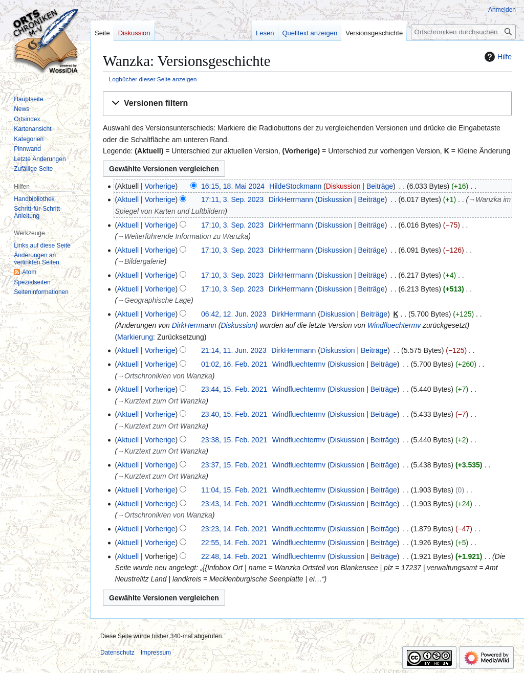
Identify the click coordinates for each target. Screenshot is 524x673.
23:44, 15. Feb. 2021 (234, 389)
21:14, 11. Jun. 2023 (234, 350)
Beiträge (379, 186)
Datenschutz (117, 652)
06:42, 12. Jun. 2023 (234, 314)
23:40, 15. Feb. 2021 (234, 414)
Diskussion (343, 186)
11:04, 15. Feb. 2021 (234, 490)
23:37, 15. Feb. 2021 (234, 465)
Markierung (135, 337)
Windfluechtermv (394, 325)
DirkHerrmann (194, 325)
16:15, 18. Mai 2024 (233, 186)
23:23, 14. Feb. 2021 (234, 529)
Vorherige (160, 186)
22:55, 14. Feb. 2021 (234, 543)
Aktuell (128, 199)
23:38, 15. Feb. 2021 (234, 440)
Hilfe (497, 57)
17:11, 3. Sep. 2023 (232, 199)
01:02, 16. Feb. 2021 (234, 364)
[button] (307, 104)
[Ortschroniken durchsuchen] (463, 32)
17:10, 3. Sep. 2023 (232, 225)
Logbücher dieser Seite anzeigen (153, 79)
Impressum (156, 652)
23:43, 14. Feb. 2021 (234, 504)
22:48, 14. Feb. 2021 (234, 556)
